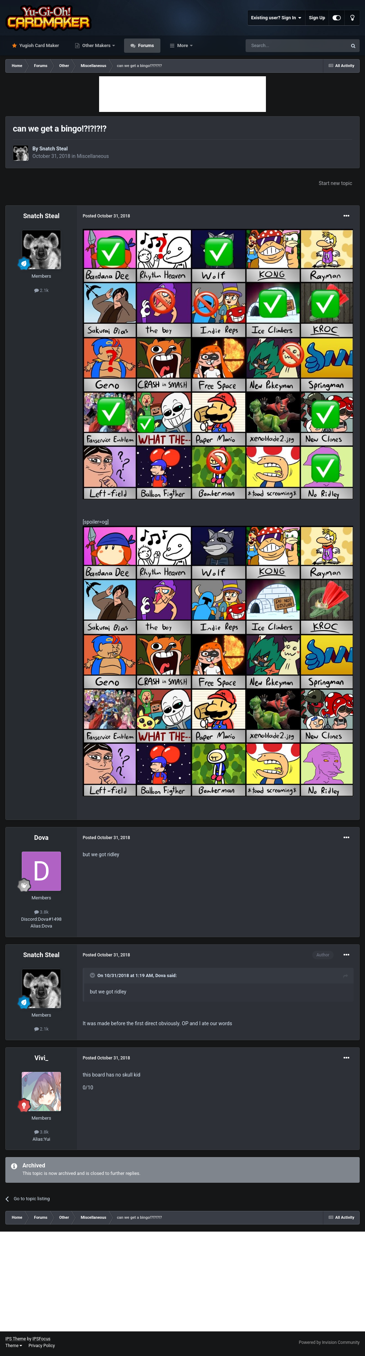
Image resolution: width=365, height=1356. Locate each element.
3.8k (41, 912)
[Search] (279, 45)
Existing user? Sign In (276, 17)
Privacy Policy (42, 1345)
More (182, 45)
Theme (13, 1345)
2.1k (41, 290)
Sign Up (317, 17)
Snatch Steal (53, 148)
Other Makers (96, 45)
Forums (145, 45)
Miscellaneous (93, 156)
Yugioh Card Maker (38, 45)
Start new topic (335, 183)
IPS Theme (15, 1338)
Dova (41, 837)
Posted (106, 216)
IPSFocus (41, 1338)
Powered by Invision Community (329, 1342)
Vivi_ (41, 1058)
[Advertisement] (182, 94)
